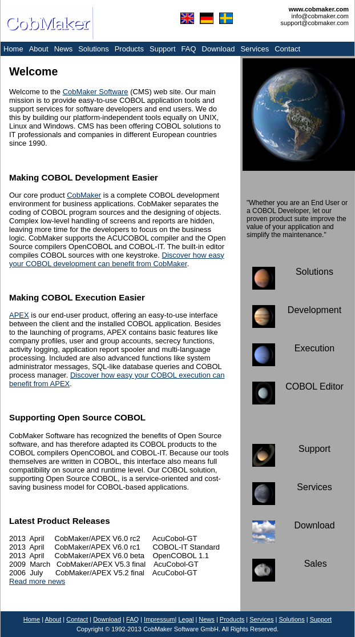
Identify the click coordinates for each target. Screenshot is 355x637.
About (39, 49)
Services (254, 49)
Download (218, 49)
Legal (185, 619)
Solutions (93, 49)
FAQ (188, 49)
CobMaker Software (95, 91)
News (63, 49)
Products (129, 49)
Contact (287, 49)
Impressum (159, 619)
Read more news (37, 581)
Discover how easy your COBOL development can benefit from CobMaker (116, 259)
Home (13, 49)
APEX (19, 315)
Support (163, 49)
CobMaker (84, 195)
